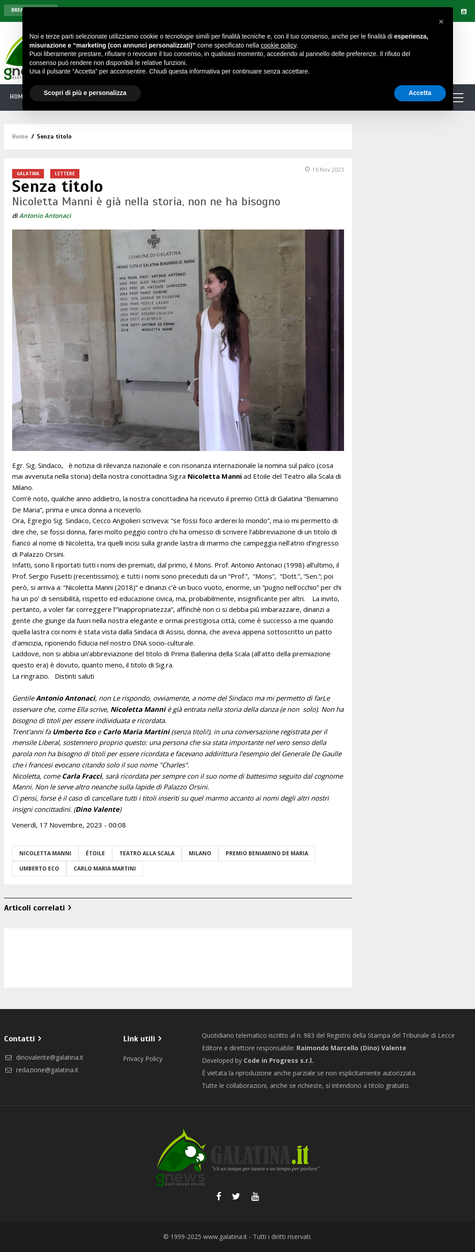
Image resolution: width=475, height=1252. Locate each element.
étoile (95, 853)
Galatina (28, 173)
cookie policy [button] (278, 45)
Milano (200, 853)
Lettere (65, 173)
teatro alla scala (146, 853)
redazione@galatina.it (41, 1070)
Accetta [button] (420, 92)
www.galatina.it (225, 1236)
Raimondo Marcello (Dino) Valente (351, 1048)
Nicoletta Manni (45, 853)
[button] (441, 21)
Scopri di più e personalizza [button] (85, 92)
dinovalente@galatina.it (43, 1057)
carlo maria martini (105, 868)
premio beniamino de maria (267, 853)
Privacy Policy (142, 1058)
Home (20, 136)
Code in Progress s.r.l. (279, 1060)
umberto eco (39, 868)
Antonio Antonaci (45, 216)
